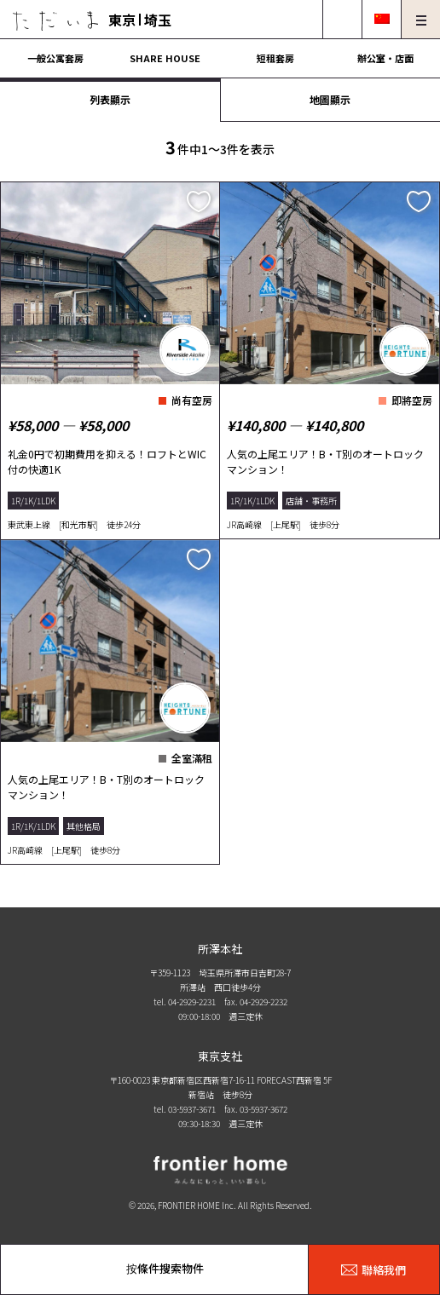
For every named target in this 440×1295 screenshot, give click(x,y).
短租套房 (275, 58)
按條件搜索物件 (165, 1268)
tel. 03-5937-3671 (184, 1108)
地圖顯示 (330, 99)
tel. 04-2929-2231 (184, 1001)
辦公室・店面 (385, 58)
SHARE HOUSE (165, 58)
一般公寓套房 (55, 58)
